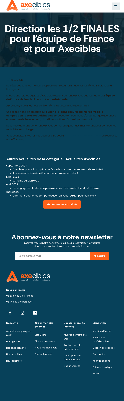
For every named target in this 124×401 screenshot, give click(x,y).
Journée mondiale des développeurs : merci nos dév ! (45, 173)
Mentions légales (102, 331)
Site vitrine (40, 334)
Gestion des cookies (104, 347)
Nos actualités (14, 354)
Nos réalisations (43, 354)
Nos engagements (16, 347)
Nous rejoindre (14, 360)
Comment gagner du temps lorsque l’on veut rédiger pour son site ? (54, 195)
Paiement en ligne (103, 367)
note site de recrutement (39, 139)
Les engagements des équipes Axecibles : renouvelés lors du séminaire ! (56, 188)
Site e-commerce (45, 341)
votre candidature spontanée (83, 135)
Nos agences (13, 341)
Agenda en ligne (101, 360)
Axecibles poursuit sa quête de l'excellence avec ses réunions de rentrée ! (58, 169)
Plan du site (99, 354)
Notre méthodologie (46, 347)
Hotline (96, 373)
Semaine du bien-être (26, 180)
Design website (72, 366)
